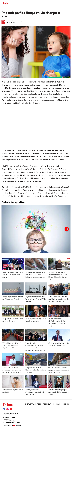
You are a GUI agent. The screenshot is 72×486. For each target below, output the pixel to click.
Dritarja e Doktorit (8, 9)
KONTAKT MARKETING (33, 404)
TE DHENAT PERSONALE (51, 404)
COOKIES (66, 404)
